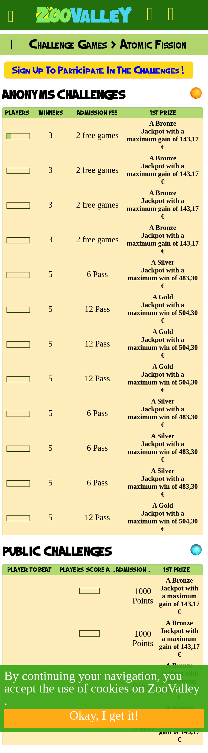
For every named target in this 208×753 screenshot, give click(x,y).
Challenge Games (68, 44)
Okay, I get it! (103, 715)
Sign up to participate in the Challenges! (99, 70)
